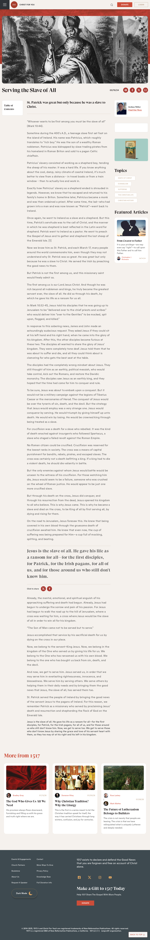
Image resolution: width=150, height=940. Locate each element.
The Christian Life (125, 195)
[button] (112, 4)
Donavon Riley (68, 795)
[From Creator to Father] (131, 228)
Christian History (126, 200)
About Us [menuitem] (15, 877)
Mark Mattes (115, 803)
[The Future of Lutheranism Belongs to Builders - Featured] (124, 778)
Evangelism (123, 184)
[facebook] (132, 90)
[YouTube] (110, 877)
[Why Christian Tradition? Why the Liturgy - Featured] (75, 778)
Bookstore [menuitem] (16, 871)
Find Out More (135, 110)
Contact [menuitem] (40, 859)
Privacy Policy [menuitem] (42, 871)
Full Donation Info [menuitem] (44, 882)
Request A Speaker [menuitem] (19, 882)
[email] (145, 90)
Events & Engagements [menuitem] (21, 859)
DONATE (124, 4)
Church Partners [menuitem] (18, 865)
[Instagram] (99, 877)
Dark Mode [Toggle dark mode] (24, 893)
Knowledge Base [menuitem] (44, 877)
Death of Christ (125, 178)
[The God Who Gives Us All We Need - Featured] (26, 778)
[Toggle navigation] (5, 4)
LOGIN (141, 4)
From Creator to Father (129, 240)
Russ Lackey (115, 795)
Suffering (122, 189)
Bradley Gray (18, 795)
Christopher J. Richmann (127, 258)
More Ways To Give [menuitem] (45, 865)
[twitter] (138, 90)
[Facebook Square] (79, 877)
